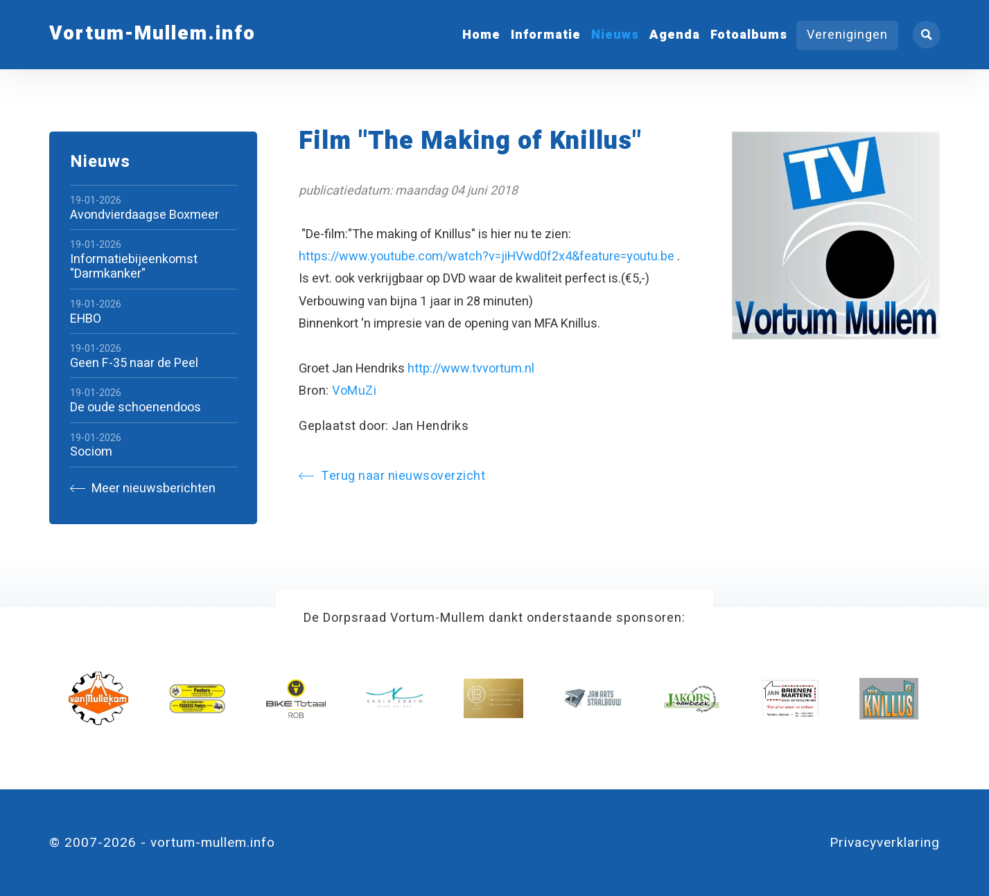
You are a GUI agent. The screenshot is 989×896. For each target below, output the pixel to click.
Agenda (674, 35)
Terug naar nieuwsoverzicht (392, 476)
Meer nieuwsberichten (143, 488)
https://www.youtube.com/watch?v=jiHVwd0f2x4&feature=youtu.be (486, 256)
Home (481, 35)
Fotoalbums (748, 35)
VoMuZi (354, 391)
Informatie (546, 35)
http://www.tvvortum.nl (471, 368)
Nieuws (615, 35)
